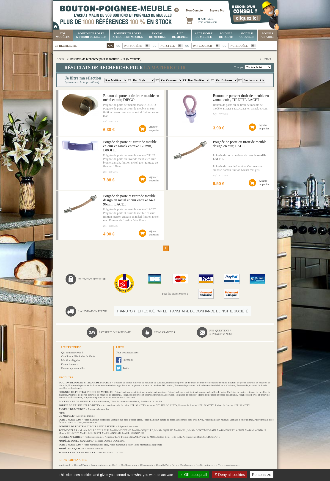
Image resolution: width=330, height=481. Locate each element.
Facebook (128, 359)
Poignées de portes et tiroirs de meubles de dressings (94, 394)
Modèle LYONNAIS (255, 430)
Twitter (126, 368)
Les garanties (164, 332)
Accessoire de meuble (204, 35)
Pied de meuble (180, 35)
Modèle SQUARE (163, 430)
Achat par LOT (112, 436)
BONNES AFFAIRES (267, 35)
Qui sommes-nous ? (72, 352)
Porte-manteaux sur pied (96, 444)
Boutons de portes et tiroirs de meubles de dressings (94, 385)
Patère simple (90, 422)
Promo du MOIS (147, 436)
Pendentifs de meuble (151, 401)
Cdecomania (146, 465)
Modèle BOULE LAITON (230, 430)
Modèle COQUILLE (246, 35)
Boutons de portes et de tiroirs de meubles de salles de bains (196, 382)
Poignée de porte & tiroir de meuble (128, 35)
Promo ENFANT (129, 436)
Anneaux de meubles (98, 409)
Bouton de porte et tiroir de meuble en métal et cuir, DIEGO (131, 98)
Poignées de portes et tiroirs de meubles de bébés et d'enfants (206, 394)
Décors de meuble (85, 415)
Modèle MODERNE (120, 430)
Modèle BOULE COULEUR (94, 430)
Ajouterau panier (154, 128)
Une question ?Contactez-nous (221, 332)
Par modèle (239, 45)
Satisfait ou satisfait (115, 332)
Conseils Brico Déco (166, 465)
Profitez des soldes (94, 436)
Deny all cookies (229, 475)
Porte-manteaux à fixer (121, 444)
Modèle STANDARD (133, 433)
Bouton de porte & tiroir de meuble (91, 35)
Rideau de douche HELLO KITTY (232, 405)
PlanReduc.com (129, 465)
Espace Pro (216, 10)
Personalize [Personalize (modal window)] (261, 475)
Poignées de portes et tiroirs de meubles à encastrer (109, 397)
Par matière (133, 45)
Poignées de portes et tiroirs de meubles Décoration (148, 394)
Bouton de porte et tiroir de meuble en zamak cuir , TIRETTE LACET (241, 98)
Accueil (61, 59)
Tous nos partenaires (127, 352)
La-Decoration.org (205, 465)
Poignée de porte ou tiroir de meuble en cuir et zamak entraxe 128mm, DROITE (130, 146)
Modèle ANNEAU (111, 433)
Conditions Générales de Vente (78, 356)
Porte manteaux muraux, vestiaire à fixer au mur (228, 419)
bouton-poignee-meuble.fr (104, 465)
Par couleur (202, 45)
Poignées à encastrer (128, 426)
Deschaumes (186, 465)
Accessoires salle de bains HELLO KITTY (124, 405)
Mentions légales (70, 360)
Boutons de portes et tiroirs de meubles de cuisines (139, 382)
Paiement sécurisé (92, 279)
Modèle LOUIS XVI (90, 433)
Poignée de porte (226, 35)
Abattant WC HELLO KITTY (162, 405)
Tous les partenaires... (229, 465)
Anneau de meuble (157, 35)
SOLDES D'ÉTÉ (211, 436)
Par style (167, 45)
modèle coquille (95, 448)
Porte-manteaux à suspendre (148, 444)
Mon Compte (194, 10)
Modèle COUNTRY (69, 433)
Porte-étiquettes (101, 401)
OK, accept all (193, 475)
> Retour (266, 59)
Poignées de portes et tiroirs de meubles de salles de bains (197, 392)
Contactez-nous (69, 364)
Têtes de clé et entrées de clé (124, 401)
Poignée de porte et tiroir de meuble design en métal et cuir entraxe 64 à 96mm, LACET (129, 200)
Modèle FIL (180, 430)
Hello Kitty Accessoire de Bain (186, 436)
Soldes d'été (163, 436)
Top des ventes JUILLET (111, 452)
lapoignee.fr (65, 465)
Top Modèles (63, 35)
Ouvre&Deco (81, 465)
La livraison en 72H (92, 311)
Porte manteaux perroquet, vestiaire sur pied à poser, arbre (113, 419)
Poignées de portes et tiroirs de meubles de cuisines (140, 392)
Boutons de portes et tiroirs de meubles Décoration (147, 385)
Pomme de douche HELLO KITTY (196, 405)
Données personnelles (73, 368)
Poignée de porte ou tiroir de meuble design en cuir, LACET (240, 144)
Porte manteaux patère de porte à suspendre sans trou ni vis (173, 419)
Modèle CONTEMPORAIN (201, 430)
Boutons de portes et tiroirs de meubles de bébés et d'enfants (204, 385)
